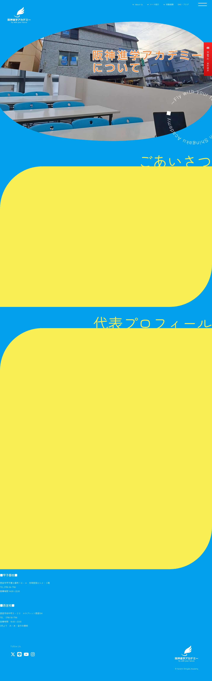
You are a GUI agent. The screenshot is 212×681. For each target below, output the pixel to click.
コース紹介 (154, 4)
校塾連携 (169, 4)
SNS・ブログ (183, 4)
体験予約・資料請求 (207, 59)
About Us (139, 4)
